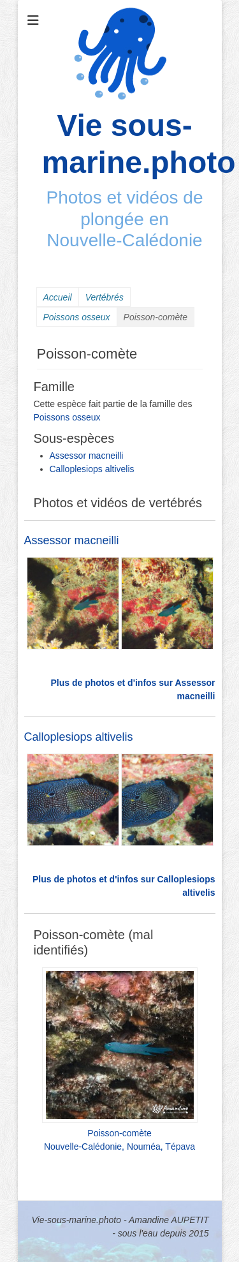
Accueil (57, 297)
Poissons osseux (76, 317)
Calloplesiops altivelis (92, 469)
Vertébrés (104, 297)
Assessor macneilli (87, 455)
